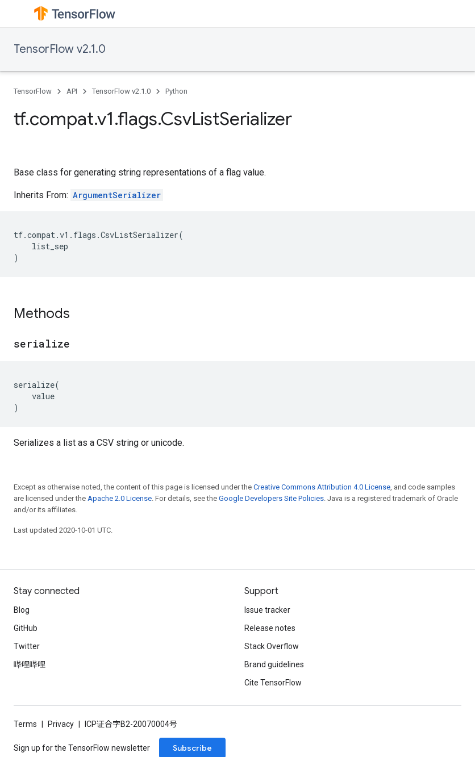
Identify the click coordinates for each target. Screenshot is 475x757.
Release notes (269, 628)
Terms (25, 724)
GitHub (26, 628)
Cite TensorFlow (273, 682)
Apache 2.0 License (120, 498)
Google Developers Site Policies (271, 498)
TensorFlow (33, 91)
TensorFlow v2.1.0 (60, 49)
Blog (22, 609)
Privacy (61, 724)
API (71, 91)
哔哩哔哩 (29, 664)
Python (176, 91)
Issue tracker (267, 609)
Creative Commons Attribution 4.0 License (321, 487)
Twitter (27, 646)
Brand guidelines (274, 664)
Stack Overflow (271, 646)
